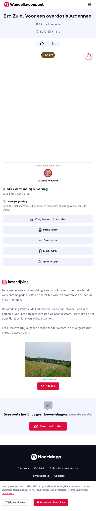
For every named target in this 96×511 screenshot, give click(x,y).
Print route (48, 230)
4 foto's (48, 386)
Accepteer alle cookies (51, 502)
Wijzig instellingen (15, 502)
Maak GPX (48, 251)
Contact (39, 468)
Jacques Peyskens (48, 180)
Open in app (48, 261)
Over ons (23, 468)
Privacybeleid (40, 476)
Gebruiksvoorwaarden (64, 468)
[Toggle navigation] (89, 5)
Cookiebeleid (8, 493)
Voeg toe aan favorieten (48, 219)
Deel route (48, 240)
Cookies (59, 476)
